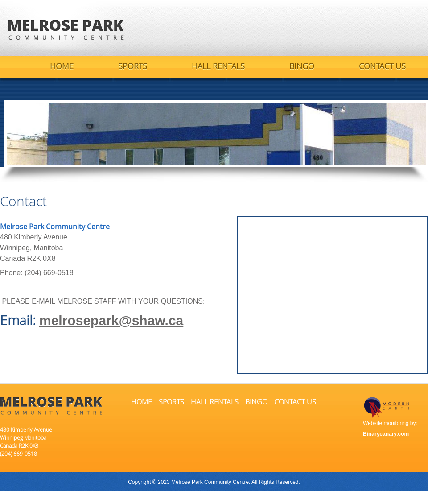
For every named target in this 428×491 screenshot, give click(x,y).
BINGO (301, 66)
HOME (62, 66)
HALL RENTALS (218, 66)
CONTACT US (382, 66)
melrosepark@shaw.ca (111, 320)
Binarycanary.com (386, 434)
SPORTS (132, 66)
